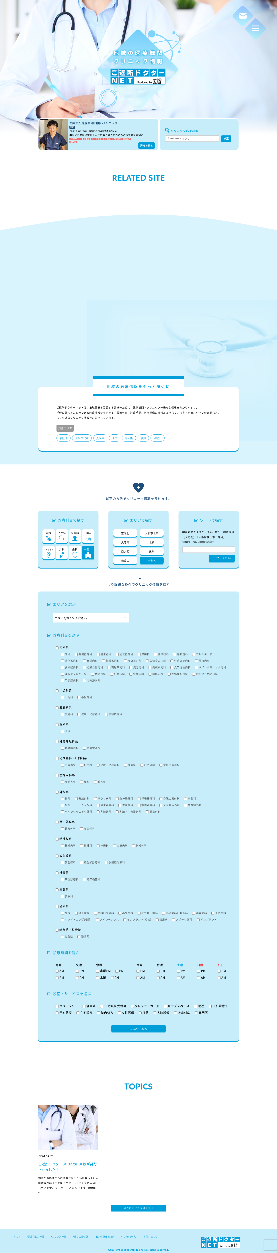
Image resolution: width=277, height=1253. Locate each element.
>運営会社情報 (80, 1236)
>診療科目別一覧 (35, 1236)
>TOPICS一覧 (128, 1236)
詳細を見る (146, 145)
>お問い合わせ (150, 1236)
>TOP (17, 1236)
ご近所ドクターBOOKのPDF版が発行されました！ (67, 1166)
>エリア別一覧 (58, 1236)
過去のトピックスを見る (139, 1208)
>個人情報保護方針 (104, 1236)
